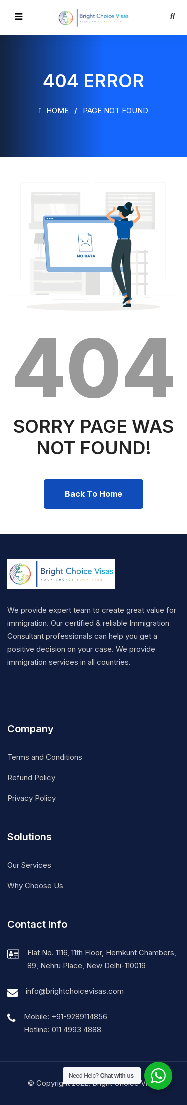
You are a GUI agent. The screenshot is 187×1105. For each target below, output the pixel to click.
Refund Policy (31, 777)
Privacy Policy (31, 798)
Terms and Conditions (44, 757)
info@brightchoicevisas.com (75, 991)
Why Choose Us (35, 885)
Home (53, 110)
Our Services (29, 865)
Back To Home (93, 494)
